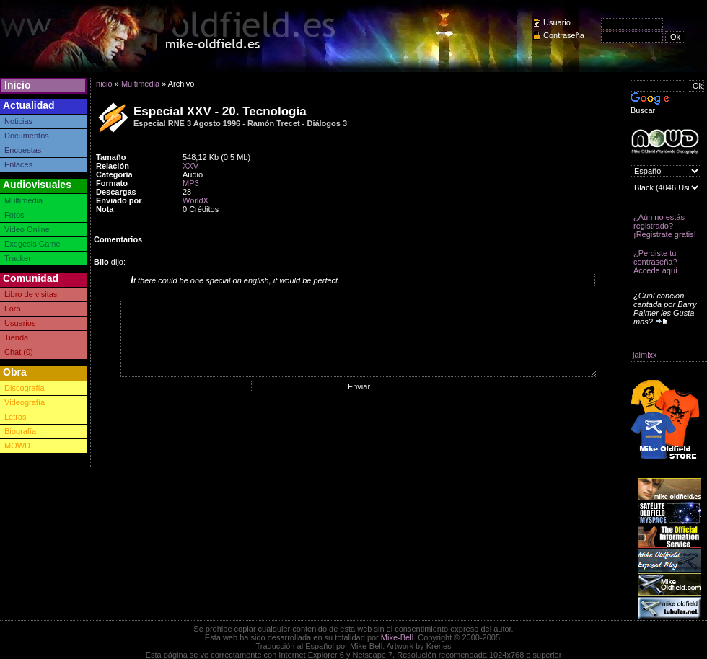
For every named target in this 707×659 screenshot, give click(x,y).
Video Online (27, 229)
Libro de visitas (30, 294)
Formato (112, 183)
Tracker (17, 258)
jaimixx (645, 354)
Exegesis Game (32, 243)
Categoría (114, 174)
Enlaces (18, 164)
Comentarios (118, 239)
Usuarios (19, 323)
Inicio (17, 85)
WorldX (195, 200)
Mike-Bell (397, 637)
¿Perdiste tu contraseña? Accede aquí (655, 262)
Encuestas (22, 150)
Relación (112, 166)
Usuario (557, 22)
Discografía (24, 388)
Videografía (24, 402)
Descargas (116, 191)
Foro (12, 308)
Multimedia (23, 200)
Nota (104, 209)
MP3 (191, 183)
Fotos (14, 215)
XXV (190, 166)
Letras (15, 416)
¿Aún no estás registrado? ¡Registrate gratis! (664, 226)
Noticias (18, 121)
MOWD (17, 445)
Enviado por (119, 200)
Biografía (20, 431)
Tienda (16, 337)
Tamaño (111, 157)
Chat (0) (18, 352)
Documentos (26, 135)
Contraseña (563, 35)
